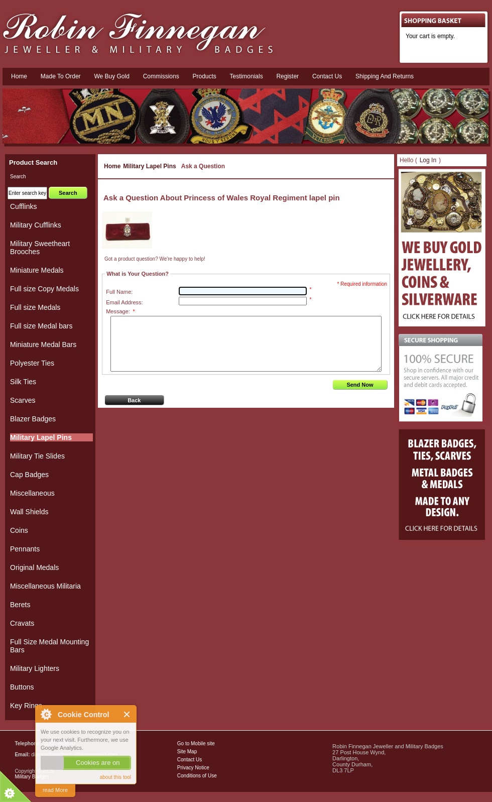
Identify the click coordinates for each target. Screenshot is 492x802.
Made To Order (61, 76)
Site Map (187, 751)
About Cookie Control (46, 714)
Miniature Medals (37, 270)
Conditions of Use (197, 775)
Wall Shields (29, 512)
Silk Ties (23, 382)
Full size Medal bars (41, 326)
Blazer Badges (33, 419)
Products (204, 76)
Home (19, 76)
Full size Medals (35, 307)
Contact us (327, 76)
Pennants (25, 549)
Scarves (23, 400)
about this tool (115, 777)
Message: (120, 311)
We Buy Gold (111, 76)
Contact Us (189, 759)
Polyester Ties (32, 363)
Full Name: (119, 292)
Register (287, 76)
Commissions (161, 76)
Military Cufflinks (35, 225)
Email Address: (124, 302)
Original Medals (34, 567)
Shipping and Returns (384, 76)
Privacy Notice (193, 767)
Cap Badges (29, 475)
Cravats (22, 623)
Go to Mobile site (196, 743)
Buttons (22, 687)
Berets (20, 605)
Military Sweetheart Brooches (40, 248)
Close (127, 714)
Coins (19, 530)
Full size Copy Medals (44, 289)
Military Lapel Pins (149, 166)
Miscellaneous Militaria (45, 586)
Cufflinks (23, 206)
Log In (428, 160)
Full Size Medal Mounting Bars (49, 646)
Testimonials (246, 76)
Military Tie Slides (37, 456)
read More (55, 790)
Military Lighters (34, 668)
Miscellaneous (32, 493)
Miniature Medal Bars (43, 344)
